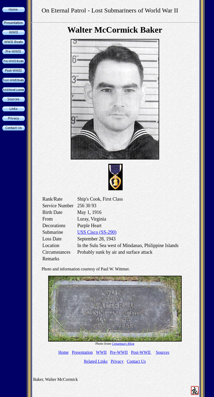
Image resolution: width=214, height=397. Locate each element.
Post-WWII (141, 352)
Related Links (96, 361)
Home (63, 352)
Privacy (117, 361)
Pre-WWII (119, 352)
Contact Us (136, 361)
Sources (162, 352)
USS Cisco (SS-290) (97, 232)
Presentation (82, 352)
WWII (101, 352)
